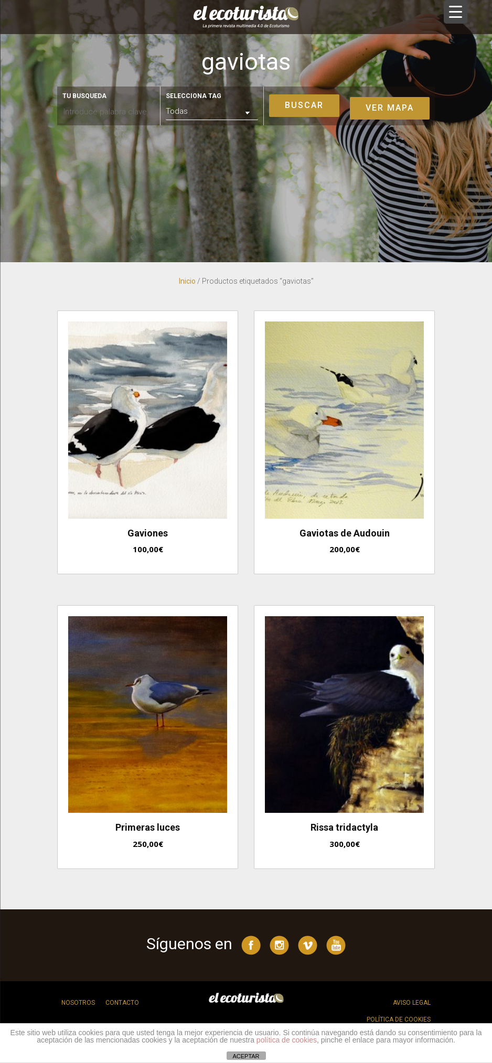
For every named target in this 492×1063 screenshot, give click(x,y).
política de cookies (286, 1040)
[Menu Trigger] (455, 12)
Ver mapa (390, 108)
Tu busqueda (84, 96)
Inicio (187, 281)
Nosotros (78, 1002)
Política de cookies (399, 1019)
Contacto (122, 1002)
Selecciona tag (193, 96)
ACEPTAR (245, 1056)
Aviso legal (412, 1002)
